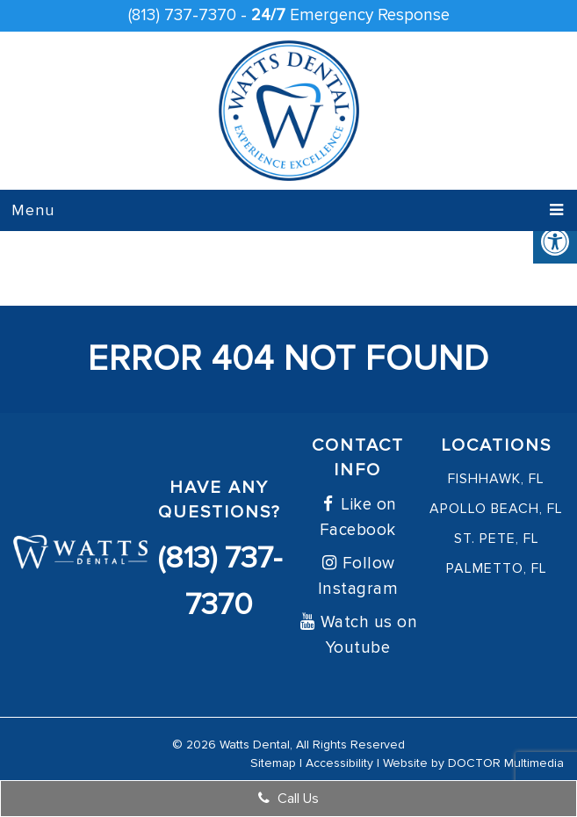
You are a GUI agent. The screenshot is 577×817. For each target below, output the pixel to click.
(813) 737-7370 (182, 15)
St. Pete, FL (496, 538)
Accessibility (339, 763)
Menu (32, 210)
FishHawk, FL (496, 479)
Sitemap (273, 763)
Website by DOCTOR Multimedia (473, 763)
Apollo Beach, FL (496, 508)
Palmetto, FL (496, 568)
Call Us (288, 798)
